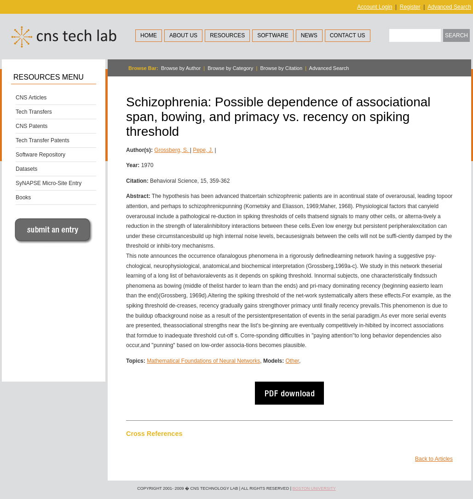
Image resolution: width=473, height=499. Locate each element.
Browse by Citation (281, 68)
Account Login (374, 7)
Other (292, 361)
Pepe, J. (203, 150)
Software (272, 35)
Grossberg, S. (172, 150)
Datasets (26, 169)
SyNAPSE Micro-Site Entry (48, 183)
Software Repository (40, 154)
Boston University (313, 488)
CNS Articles (31, 97)
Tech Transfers (34, 112)
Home (148, 35)
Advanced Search (449, 7)
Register (410, 7)
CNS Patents (31, 126)
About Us (183, 35)
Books (23, 197)
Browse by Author (181, 68)
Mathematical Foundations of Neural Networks (203, 361)
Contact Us (347, 35)
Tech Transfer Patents (42, 140)
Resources (227, 35)
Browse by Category (230, 68)
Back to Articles (434, 459)
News (309, 35)
